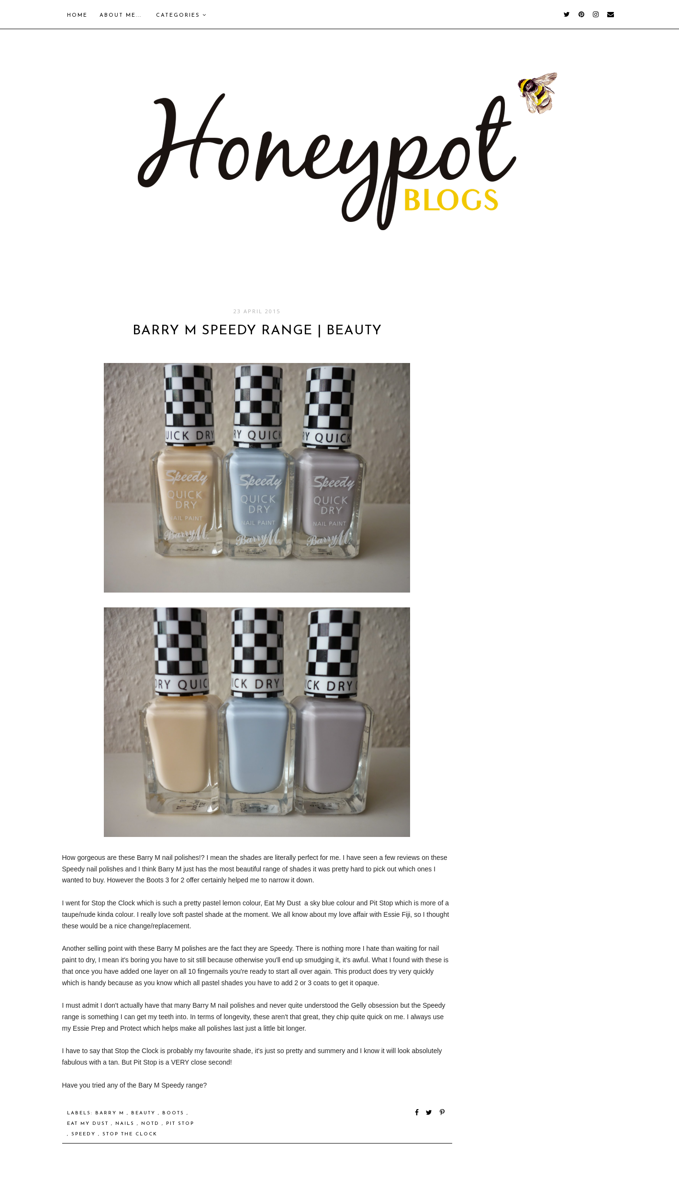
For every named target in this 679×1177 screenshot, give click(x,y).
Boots (174, 1113)
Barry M (111, 1113)
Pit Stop (180, 1123)
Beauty (144, 1113)
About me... (121, 15)
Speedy (84, 1134)
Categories (181, 15)
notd (151, 1123)
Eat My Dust (89, 1123)
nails (126, 1123)
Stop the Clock (129, 1134)
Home (77, 15)
